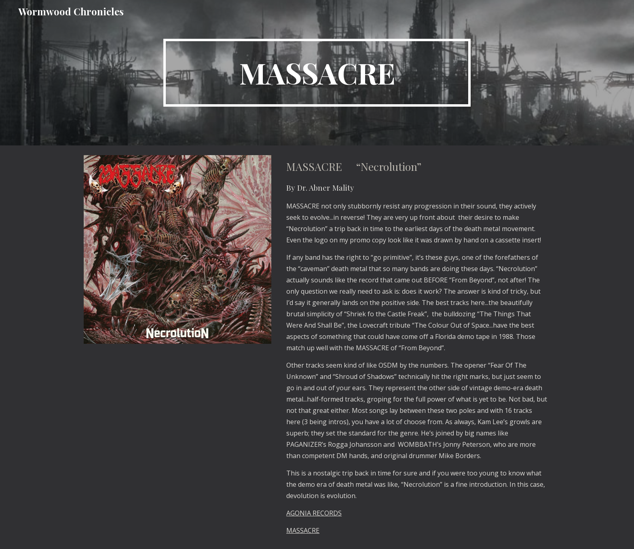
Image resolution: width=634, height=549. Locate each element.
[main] (317, 73)
